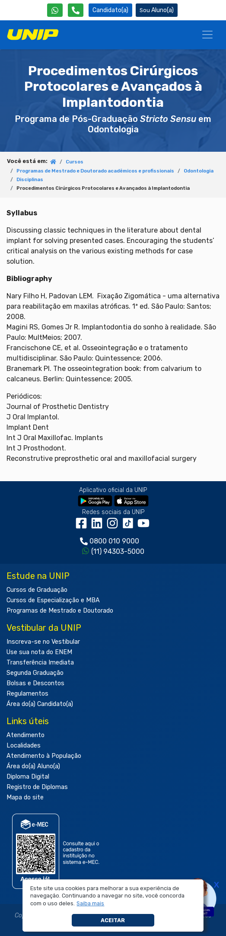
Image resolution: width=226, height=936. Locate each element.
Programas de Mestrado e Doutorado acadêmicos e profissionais (95, 171)
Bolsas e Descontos (35, 683)
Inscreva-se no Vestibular (43, 641)
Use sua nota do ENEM (39, 652)
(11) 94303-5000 (117, 551)
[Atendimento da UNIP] (75, 10)
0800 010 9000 (114, 541)
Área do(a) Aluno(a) (33, 766)
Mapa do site (25, 797)
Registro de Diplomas (37, 787)
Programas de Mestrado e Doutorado (59, 610)
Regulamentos (27, 693)
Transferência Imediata (40, 662)
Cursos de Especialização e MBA (53, 600)
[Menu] (207, 34)
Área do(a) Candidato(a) (39, 704)
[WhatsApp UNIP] (55, 10)
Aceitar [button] (113, 920)
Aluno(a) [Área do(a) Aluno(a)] (157, 10)
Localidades (23, 745)
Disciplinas (29, 179)
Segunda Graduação (35, 673)
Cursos (74, 162)
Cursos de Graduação (36, 590)
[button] (90, 903)
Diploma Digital (27, 776)
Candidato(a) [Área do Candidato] (110, 10)
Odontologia (198, 171)
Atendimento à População (43, 756)
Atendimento (25, 735)
